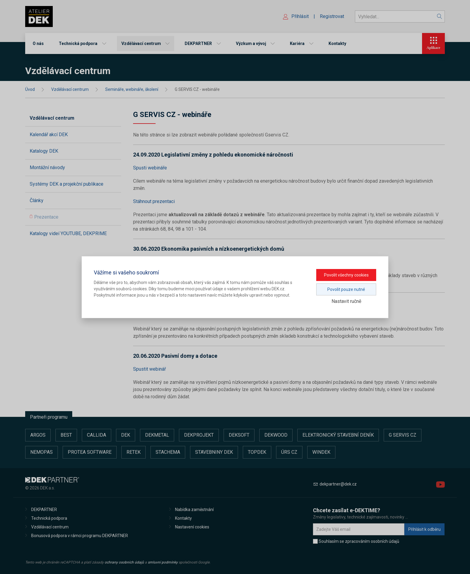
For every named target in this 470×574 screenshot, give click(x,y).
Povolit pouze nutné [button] (346, 289)
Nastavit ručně (346, 301)
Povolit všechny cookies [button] (346, 275)
